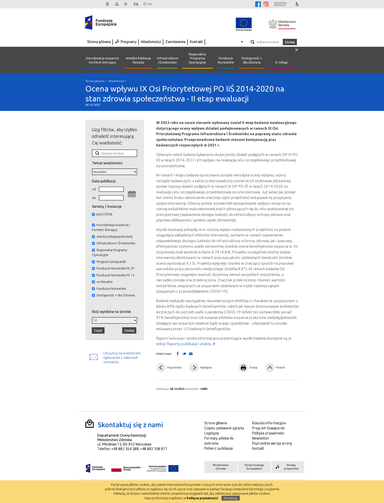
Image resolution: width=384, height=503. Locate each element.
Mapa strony (117, 4)
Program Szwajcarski (111, 262)
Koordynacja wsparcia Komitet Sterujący (102, 60)
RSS (126, 4)
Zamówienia (175, 41)
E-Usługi (281, 62)
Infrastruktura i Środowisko (167, 60)
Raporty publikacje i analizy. (189, 344)
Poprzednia (174, 367)
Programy (129, 41)
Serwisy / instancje (107, 206)
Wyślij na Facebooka (177, 353)
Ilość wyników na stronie (111, 311)
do (94, 198)
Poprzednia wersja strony (272, 443)
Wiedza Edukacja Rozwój (138, 60)
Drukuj (253, 367)
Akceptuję (231, 498)
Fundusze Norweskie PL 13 (115, 275)
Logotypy (211, 433)
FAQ (150, 4)
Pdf (226, 368)
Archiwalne (105, 282)
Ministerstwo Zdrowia (221, 467)
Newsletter (261, 438)
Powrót (280, 367)
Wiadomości (151, 41)
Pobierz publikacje (218, 448)
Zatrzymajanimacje (280, 4)
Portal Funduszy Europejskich (254, 467)
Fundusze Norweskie (225, 60)
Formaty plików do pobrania (219, 440)
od (94, 189)
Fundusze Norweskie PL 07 (115, 268)
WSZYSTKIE (104, 214)
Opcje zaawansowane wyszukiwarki (243, 42)
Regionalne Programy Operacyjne (197, 58)
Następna (206, 367)
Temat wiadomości (107, 163)
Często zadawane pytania (224, 428)
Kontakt (136, 4)
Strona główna (107, 4)
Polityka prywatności (268, 433)
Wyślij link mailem (191, 353)
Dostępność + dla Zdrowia (251, 60)
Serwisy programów (286, 466)
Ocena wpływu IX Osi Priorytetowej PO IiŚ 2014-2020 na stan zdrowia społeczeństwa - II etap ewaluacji (192, 95)
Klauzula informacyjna (269, 423)
